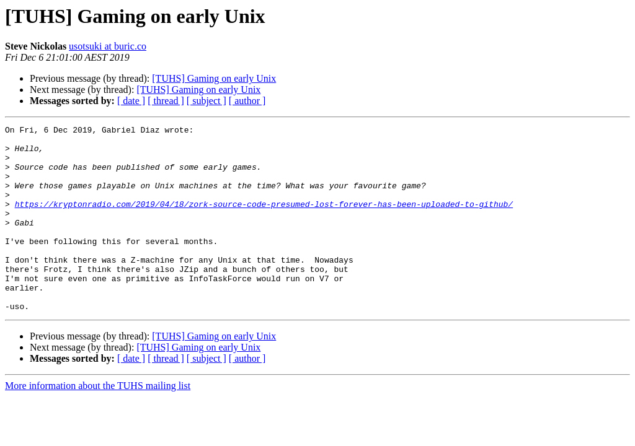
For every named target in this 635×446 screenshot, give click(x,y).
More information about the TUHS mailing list (97, 423)
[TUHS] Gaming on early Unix (214, 78)
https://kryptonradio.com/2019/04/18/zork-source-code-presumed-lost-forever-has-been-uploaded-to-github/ (264, 220)
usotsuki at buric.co (107, 46)
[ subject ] (206, 100)
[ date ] (131, 100)
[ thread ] (166, 100)
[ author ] (247, 100)
